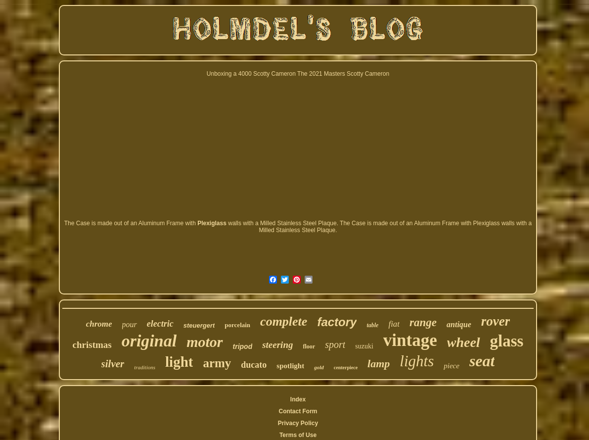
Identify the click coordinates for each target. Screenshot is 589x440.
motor (204, 342)
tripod (243, 346)
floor (309, 346)
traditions (144, 367)
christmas (92, 345)
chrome (99, 324)
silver (113, 364)
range (423, 322)
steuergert (199, 325)
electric (160, 324)
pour (129, 324)
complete (283, 321)
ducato (254, 365)
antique (459, 324)
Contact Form (297, 411)
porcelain (237, 325)
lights (417, 361)
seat (482, 361)
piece (451, 366)
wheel (463, 342)
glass (507, 341)
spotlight (290, 366)
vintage (410, 340)
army (217, 363)
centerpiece (346, 367)
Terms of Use (298, 435)
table (372, 325)
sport (335, 344)
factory (337, 322)
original (149, 341)
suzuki (364, 346)
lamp (378, 363)
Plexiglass (212, 223)
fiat (394, 324)
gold (319, 367)
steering (277, 345)
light (179, 362)
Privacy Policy (298, 423)
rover (495, 321)
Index (298, 399)
